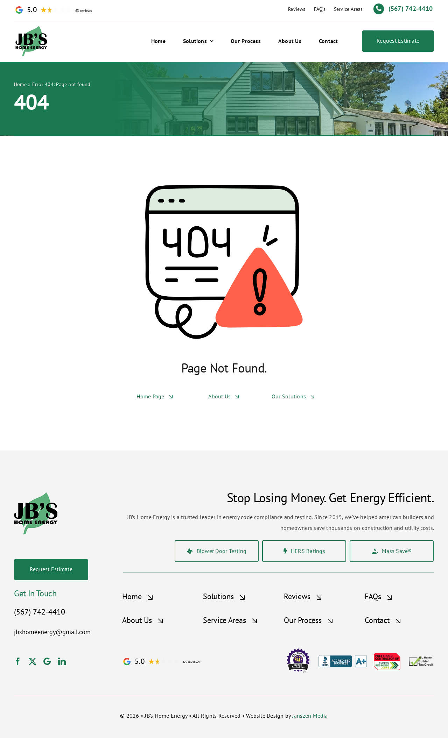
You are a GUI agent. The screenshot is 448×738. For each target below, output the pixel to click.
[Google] (47, 661)
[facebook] (18, 661)
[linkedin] (62, 661)
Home (20, 84)
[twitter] (32, 661)
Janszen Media (310, 715)
